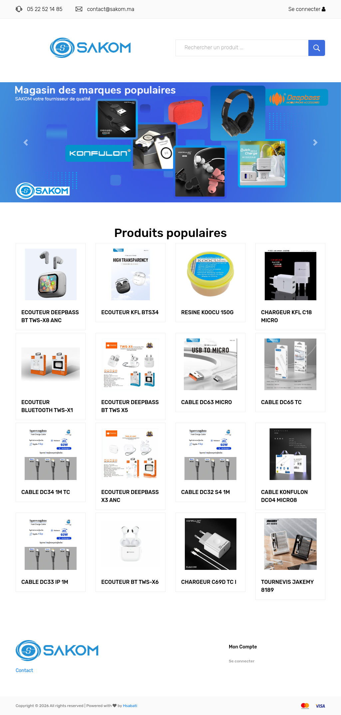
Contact (24, 670)
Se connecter (306, 9)
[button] (25, 142)
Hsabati (130, 705)
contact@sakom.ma (110, 9)
